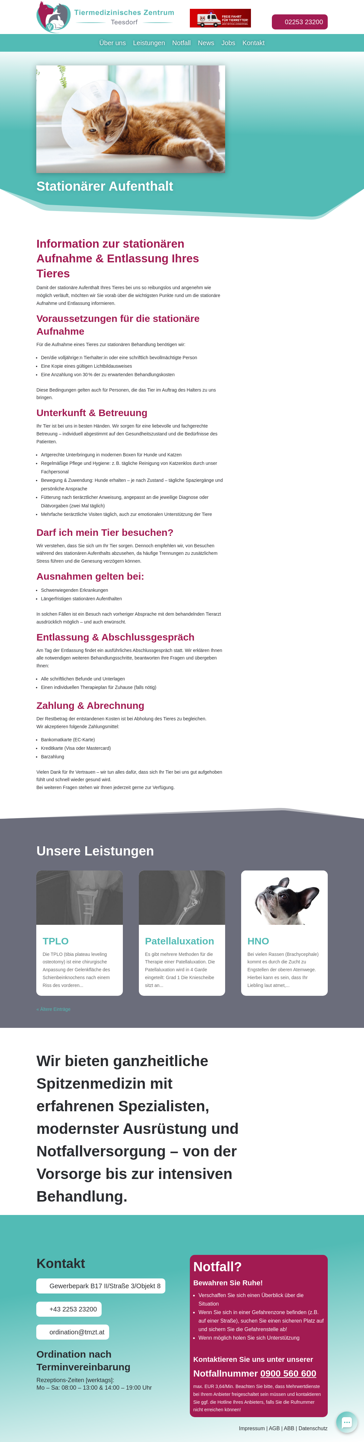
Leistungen (149, 43)
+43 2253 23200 (73, 1309)
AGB (274, 1428)
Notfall (181, 43)
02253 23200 (304, 22)
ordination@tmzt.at (76, 1332)
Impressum (252, 1428)
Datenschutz (313, 1428)
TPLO (55, 941)
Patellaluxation (179, 941)
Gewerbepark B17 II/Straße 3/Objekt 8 (104, 1286)
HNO (258, 941)
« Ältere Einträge (53, 1009)
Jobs (228, 43)
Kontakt (253, 43)
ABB (289, 1428)
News (206, 43)
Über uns (112, 43)
